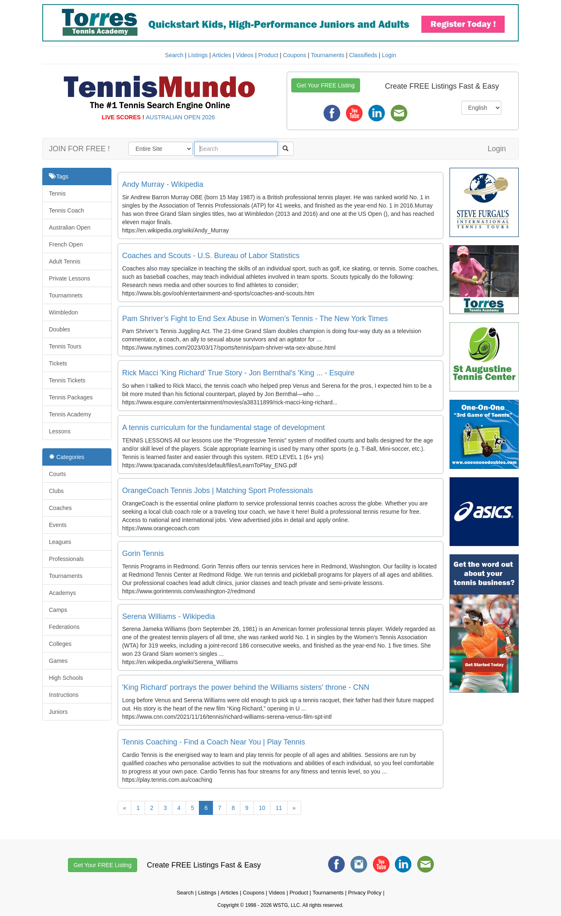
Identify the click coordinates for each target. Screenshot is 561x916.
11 (279, 808)
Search (174, 55)
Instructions (64, 694)
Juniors (58, 711)
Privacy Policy (365, 892)
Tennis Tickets (67, 380)
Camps (58, 610)
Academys (62, 593)
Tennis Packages (71, 397)
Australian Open (69, 227)
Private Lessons (69, 278)
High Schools (66, 677)
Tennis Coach (66, 210)
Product (268, 55)
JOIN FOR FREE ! (79, 149)
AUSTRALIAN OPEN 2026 (180, 117)
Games (58, 660)
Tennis (57, 193)
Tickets (58, 363)
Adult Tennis (64, 261)
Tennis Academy (70, 414)
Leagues (60, 542)
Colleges (60, 643)
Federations (64, 627)
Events (58, 525)
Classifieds (363, 55)
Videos (245, 55)
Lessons (59, 431)
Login (389, 55)
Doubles (59, 329)
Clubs (56, 491)
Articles (221, 55)
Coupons (294, 55)
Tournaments (327, 55)
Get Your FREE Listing (326, 85)
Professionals (66, 559)
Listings (198, 55)
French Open (66, 244)
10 (262, 808)
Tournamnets (65, 295)
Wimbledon (63, 312)
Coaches (60, 508)
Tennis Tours (65, 346)
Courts (57, 474)
